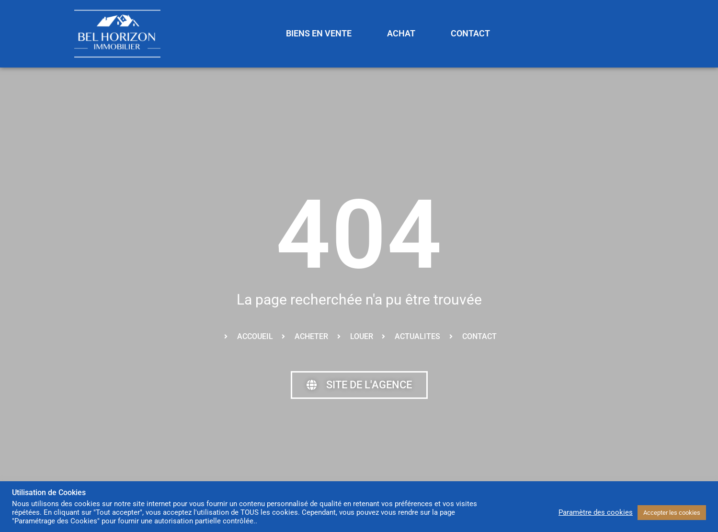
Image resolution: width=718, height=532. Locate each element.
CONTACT (470, 33)
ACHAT (401, 33)
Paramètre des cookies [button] (595, 512)
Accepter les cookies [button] (671, 512)
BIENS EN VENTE (319, 33)
